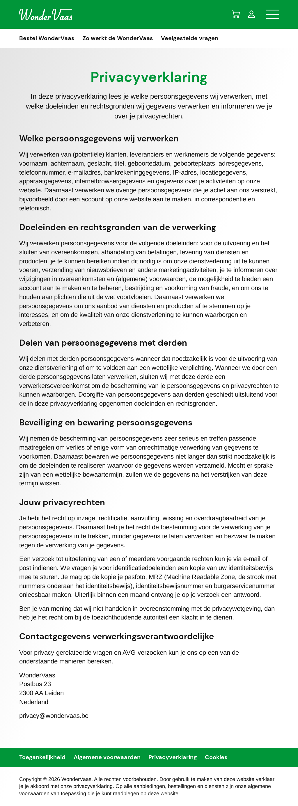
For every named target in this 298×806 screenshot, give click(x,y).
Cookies (216, 757)
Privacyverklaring (172, 757)
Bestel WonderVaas (46, 38)
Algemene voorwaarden (107, 757)
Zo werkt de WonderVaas (118, 38)
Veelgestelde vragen (189, 38)
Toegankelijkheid (42, 757)
